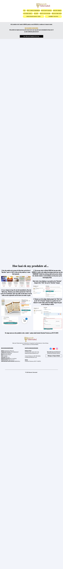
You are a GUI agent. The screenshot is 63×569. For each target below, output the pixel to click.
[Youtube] (54, 349)
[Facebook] (50, 349)
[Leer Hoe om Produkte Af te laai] (31, 36)
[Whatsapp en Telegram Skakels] (54, 356)
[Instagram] (57, 349)
